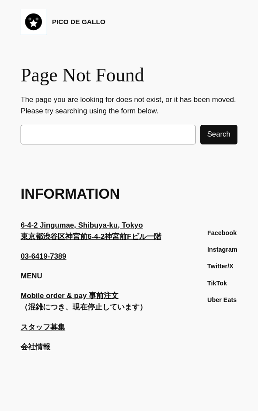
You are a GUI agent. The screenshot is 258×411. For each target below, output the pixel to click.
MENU (31, 276)
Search (218, 134)
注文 (111, 296)
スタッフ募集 (43, 327)
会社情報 (35, 347)
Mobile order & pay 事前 (62, 296)
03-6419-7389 (43, 256)
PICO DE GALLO (78, 21)
